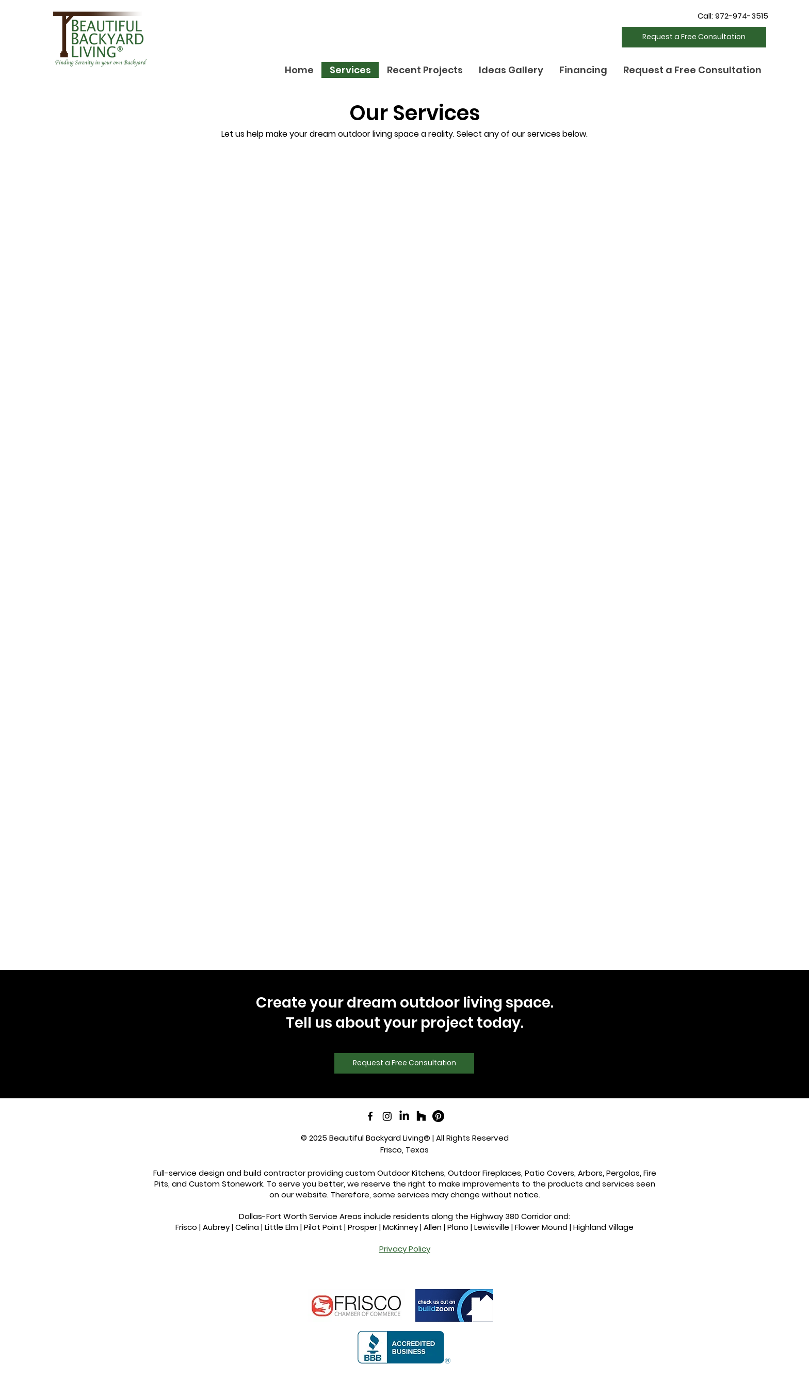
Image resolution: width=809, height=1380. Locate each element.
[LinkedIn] (404, 1116)
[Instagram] (387, 1116)
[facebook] (370, 1116)
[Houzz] (421, 1116)
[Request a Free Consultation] (694, 37)
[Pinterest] (438, 1116)
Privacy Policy (404, 1248)
